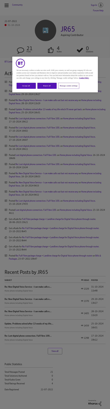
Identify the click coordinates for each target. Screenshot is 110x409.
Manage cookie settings (69, 86)
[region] (55, 74)
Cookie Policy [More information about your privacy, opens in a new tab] (84, 78)
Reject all (47, 86)
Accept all (26, 86)
